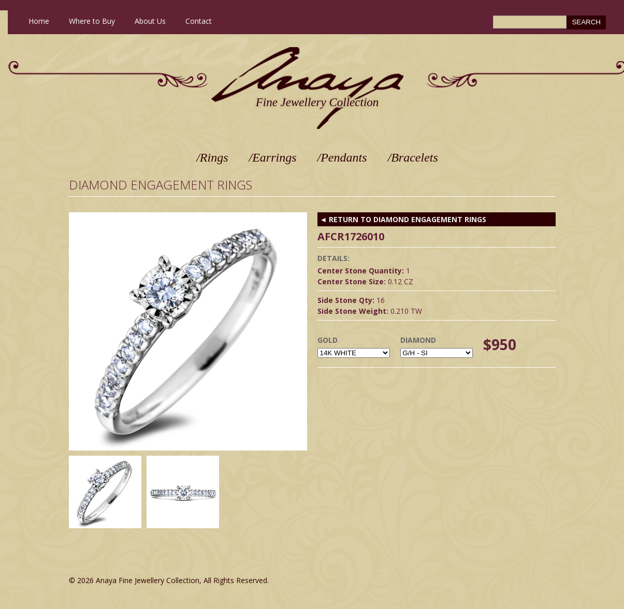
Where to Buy (92, 21)
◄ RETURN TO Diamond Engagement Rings (403, 219)
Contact (198, 21)
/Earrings (273, 157)
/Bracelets (413, 157)
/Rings (212, 157)
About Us (150, 21)
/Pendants (342, 157)
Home (38, 21)
